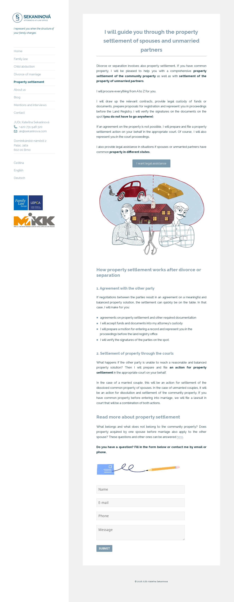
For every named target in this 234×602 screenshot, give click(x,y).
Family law (21, 59)
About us (20, 89)
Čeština (19, 163)
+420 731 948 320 (30, 127)
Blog (17, 97)
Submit (104, 548)
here (180, 437)
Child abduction (24, 66)
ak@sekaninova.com (33, 131)
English (18, 170)
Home (18, 51)
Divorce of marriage (27, 74)
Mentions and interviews (30, 105)
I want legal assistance (151, 163)
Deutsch (19, 178)
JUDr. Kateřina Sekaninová (31, 122)
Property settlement (29, 82)
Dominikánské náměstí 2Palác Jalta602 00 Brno (30, 145)
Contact (19, 112)
